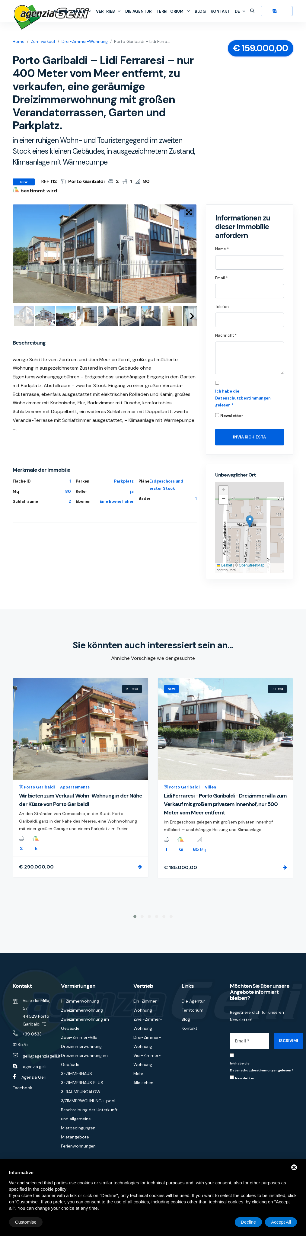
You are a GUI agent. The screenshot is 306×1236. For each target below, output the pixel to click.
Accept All (281, 1222)
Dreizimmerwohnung (81, 1046)
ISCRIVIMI (288, 1040)
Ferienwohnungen (78, 1146)
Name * (222, 249)
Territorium (173, 11)
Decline (248, 1222)
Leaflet (224, 565)
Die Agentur (138, 11)
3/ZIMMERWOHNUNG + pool (88, 1100)
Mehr (138, 1073)
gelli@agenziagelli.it (42, 1056)
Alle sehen (143, 1082)
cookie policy (53, 1189)
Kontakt (220, 11)
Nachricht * (226, 335)
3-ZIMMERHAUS (76, 1073)
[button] (249, 521)
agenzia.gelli (34, 1066)
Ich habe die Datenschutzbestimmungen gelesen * (243, 398)
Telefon (222, 306)
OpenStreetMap (251, 565)
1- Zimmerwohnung (80, 1001)
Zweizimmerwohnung (82, 1010)
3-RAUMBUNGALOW (80, 1091)
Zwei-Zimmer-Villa (79, 1037)
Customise (26, 1222)
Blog (200, 11)
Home (18, 41)
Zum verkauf (43, 41)
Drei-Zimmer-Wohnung (85, 41)
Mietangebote (75, 1137)
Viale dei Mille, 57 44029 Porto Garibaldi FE (36, 1012)
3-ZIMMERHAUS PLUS (82, 1082)
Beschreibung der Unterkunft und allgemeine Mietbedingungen (89, 1119)
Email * (221, 278)
